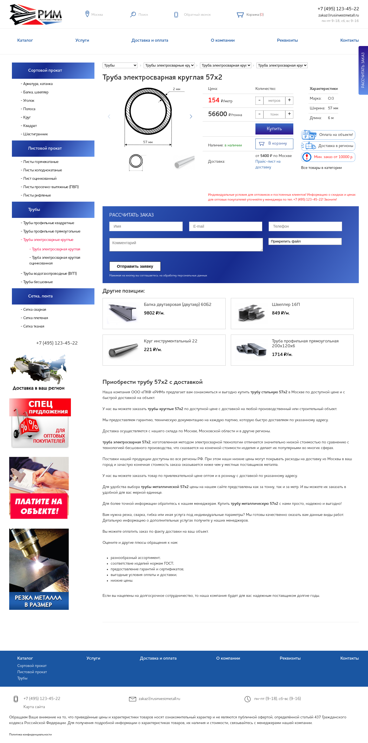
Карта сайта (34, 707)
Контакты (349, 40)
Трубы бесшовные (37, 282)
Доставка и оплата (150, 40)
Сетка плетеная (35, 318)
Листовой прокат (45, 148)
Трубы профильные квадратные (48, 223)
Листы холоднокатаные (42, 170)
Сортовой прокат (45, 70)
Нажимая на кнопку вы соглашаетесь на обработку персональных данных (158, 275)
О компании (223, 40)
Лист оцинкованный (39, 179)
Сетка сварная (34, 310)
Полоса (29, 109)
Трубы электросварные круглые (48, 240)
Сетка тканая (33, 326)
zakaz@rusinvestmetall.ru (338, 15)
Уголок (28, 101)
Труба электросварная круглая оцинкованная (54, 260)
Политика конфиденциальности (30, 734)
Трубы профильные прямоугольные (51, 231)
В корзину (273, 144)
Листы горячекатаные (40, 162)
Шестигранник (35, 134)
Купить (274, 128)
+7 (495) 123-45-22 (338, 9)
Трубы (34, 210)
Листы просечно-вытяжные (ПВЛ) (50, 187)
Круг (27, 117)
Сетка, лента (40, 296)
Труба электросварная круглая (56, 249)
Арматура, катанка (37, 84)
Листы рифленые (37, 195)
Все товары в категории (321, 168)
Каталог (25, 40)
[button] (191, 117)
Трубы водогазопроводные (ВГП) (50, 274)
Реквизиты (287, 40)
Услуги (82, 40)
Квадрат (30, 126)
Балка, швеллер (35, 92)
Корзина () (255, 15)
